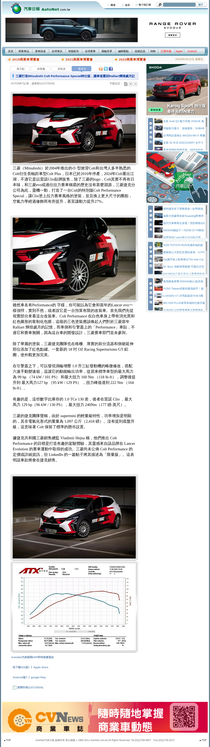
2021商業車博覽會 (79, 59)
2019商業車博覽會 (26, 59)
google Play (38, 677)
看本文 (82, 68)
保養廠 (41, 68)
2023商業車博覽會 (132, 59)
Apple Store (40, 667)
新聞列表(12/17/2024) (28, 687)
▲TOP (7, 740)
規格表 (62, 68)
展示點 (21, 68)
